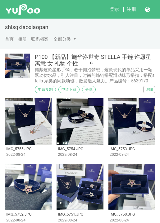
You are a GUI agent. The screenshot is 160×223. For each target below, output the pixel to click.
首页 (9, 39)
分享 (89, 89)
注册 (131, 9)
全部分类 (62, 39)
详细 (149, 89)
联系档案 (39, 39)
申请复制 (45, 89)
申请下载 (69, 89)
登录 (114, 9)
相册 (22, 39)
